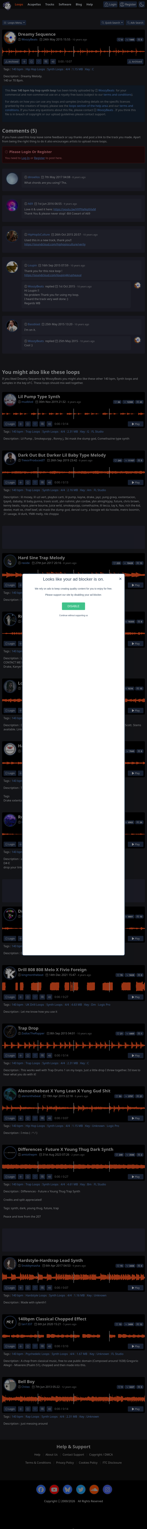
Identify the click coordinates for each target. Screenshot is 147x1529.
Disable (73, 606)
